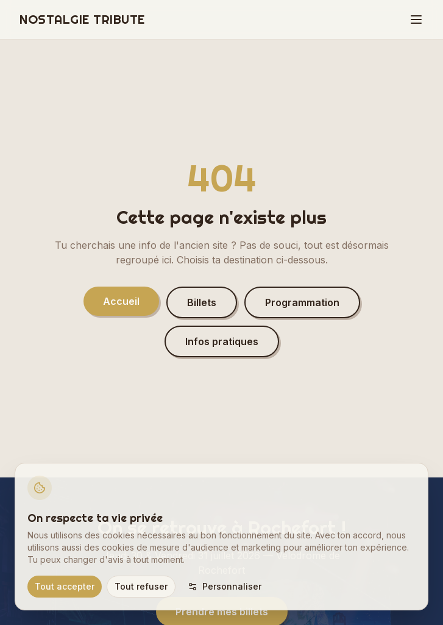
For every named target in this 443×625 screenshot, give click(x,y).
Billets (201, 302)
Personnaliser (224, 586)
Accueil (121, 301)
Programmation (302, 302)
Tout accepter (64, 586)
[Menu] (416, 19)
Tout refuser (141, 586)
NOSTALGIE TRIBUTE (82, 19)
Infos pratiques (221, 341)
